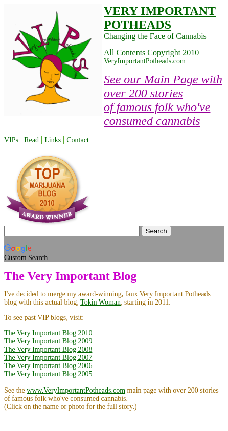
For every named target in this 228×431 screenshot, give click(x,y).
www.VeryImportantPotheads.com (76, 390)
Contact (77, 140)
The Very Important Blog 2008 (48, 349)
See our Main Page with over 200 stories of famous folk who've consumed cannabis (163, 100)
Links (52, 140)
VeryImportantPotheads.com (145, 61)
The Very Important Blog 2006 (48, 366)
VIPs (11, 140)
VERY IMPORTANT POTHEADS (160, 17)
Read (31, 140)
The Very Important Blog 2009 (48, 341)
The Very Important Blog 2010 (48, 333)
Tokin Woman (100, 302)
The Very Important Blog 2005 (48, 374)
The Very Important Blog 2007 (48, 357)
